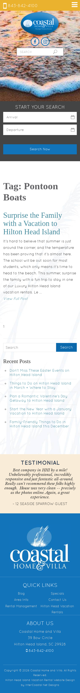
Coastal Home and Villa (40, 24)
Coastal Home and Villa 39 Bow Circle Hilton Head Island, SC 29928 (40, 637)
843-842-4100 (20, 5)
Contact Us (57, 599)
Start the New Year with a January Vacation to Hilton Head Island (40, 411)
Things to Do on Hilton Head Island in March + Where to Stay (40, 385)
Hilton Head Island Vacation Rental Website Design (40, 680)
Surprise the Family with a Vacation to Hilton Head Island (32, 223)
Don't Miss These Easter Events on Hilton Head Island (39, 372)
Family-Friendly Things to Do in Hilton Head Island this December (39, 424)
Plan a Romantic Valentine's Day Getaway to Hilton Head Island (38, 398)
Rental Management (21, 606)
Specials (57, 593)
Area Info (21, 599)
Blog (21, 593)
